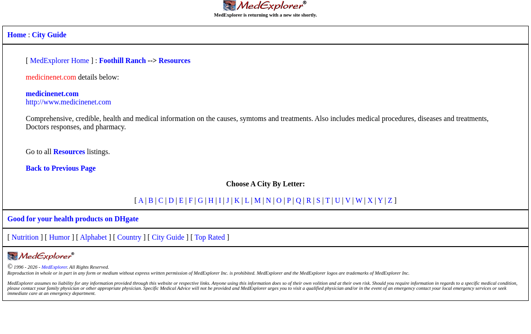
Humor (59, 237)
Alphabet (93, 237)
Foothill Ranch (122, 60)
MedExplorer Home (59, 60)
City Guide (168, 237)
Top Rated (209, 237)
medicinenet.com (52, 94)
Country (129, 237)
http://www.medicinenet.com (68, 102)
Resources (174, 60)
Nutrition (25, 237)
